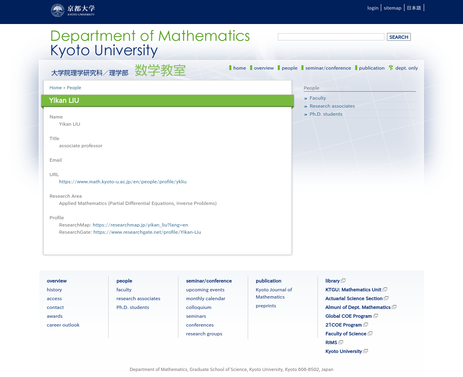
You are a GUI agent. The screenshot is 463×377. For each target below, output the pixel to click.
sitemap (392, 7)
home (239, 67)
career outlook (63, 324)
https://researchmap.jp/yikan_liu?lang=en (140, 224)
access (54, 298)
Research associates (332, 105)
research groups (204, 333)
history (54, 289)
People (74, 87)
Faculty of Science (346, 333)
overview (264, 67)
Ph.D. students (326, 113)
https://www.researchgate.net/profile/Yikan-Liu (147, 231)
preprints (266, 305)
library (333, 280)
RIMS (331, 342)
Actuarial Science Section (354, 298)
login (373, 7)
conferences (200, 324)
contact (55, 307)
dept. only (407, 67)
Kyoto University (344, 351)
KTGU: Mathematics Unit (353, 289)
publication (372, 67)
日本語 (414, 7)
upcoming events (205, 289)
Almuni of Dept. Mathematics (358, 307)
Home (56, 87)
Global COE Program (349, 315)
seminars (196, 315)
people (289, 67)
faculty (123, 289)
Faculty (318, 97)
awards (55, 315)
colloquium (198, 307)
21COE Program (344, 324)
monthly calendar (205, 298)
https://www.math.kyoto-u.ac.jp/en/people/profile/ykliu (123, 181)
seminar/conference (328, 67)
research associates (138, 298)
